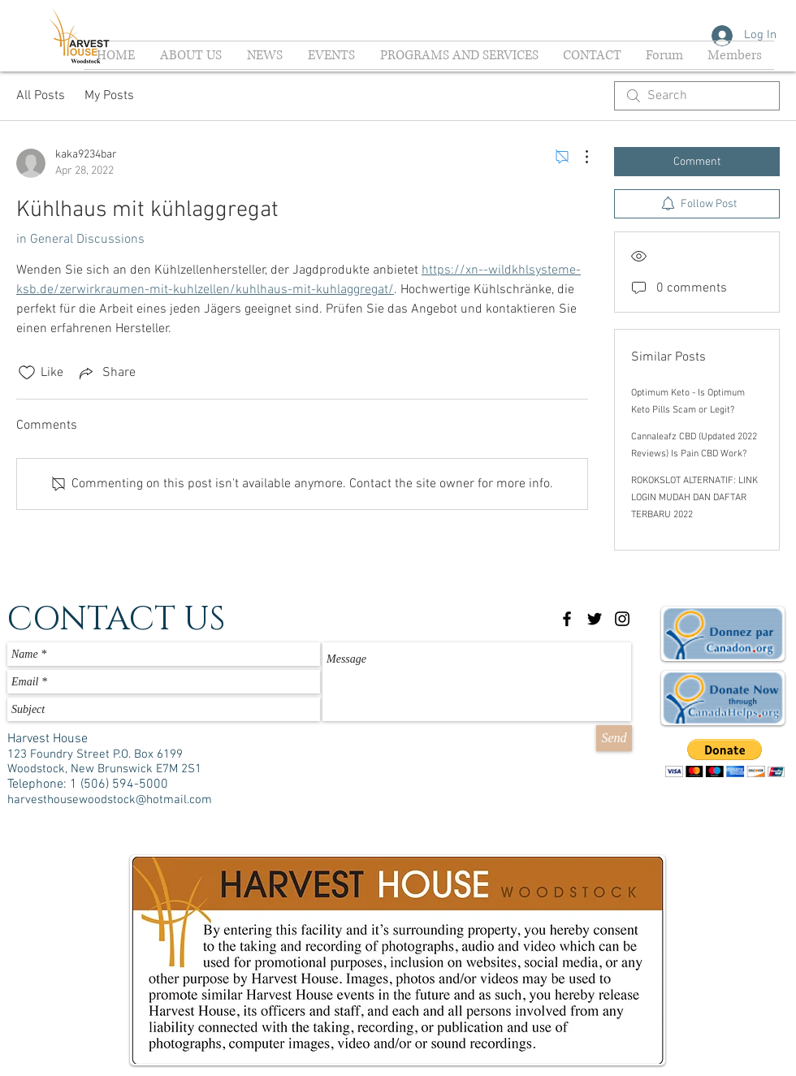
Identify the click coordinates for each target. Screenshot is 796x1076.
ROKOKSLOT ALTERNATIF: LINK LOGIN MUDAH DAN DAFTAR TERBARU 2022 (694, 498)
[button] (725, 758)
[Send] (614, 738)
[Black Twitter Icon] (594, 619)
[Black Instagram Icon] (622, 619)
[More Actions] (578, 156)
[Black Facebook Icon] (567, 619)
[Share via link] (106, 372)
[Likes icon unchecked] (26, 372)
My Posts (109, 96)
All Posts (40, 96)
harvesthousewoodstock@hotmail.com (109, 800)
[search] (697, 95)
